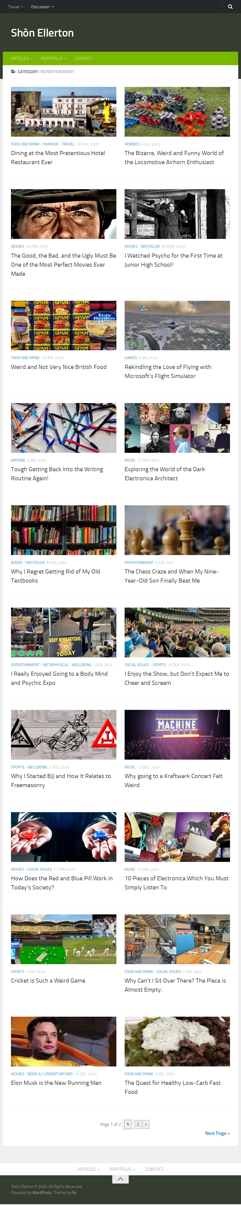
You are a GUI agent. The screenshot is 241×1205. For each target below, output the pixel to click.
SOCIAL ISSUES (137, 665)
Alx (74, 1193)
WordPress (42, 1193)
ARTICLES (20, 59)
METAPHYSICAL (56, 665)
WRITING (18, 461)
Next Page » (217, 1134)
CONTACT (83, 59)
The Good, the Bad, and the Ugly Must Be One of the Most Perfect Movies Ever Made (63, 265)
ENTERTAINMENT (139, 563)
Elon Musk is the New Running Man (56, 1083)
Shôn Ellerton (43, 33)
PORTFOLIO (52, 59)
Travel (13, 6)
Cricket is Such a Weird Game (48, 981)
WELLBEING (82, 665)
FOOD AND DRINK (25, 145)
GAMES (131, 358)
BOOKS (17, 563)
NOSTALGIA (150, 247)
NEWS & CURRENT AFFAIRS (50, 1074)
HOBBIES (132, 145)
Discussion (40, 6)
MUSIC (130, 461)
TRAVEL (68, 145)
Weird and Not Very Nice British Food (59, 367)
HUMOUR (50, 145)
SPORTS (159, 665)
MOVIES (17, 247)
